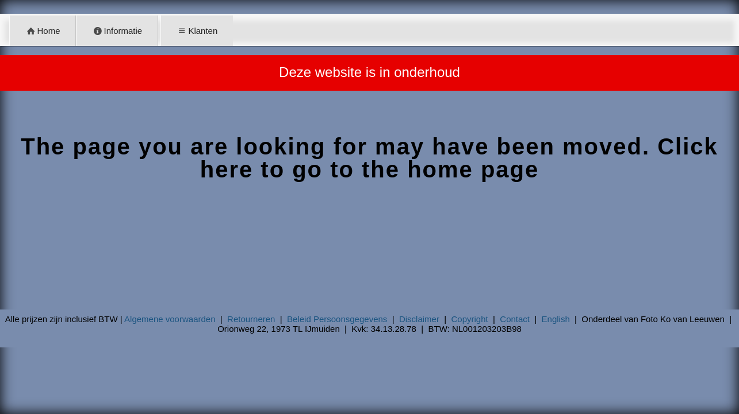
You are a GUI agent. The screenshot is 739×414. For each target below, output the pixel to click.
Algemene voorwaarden (169, 319)
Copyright (469, 319)
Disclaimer (419, 319)
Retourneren (251, 319)
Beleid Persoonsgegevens (337, 319)
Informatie (117, 31)
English (556, 319)
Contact (515, 319)
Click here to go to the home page (459, 158)
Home (42, 31)
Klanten (196, 31)
